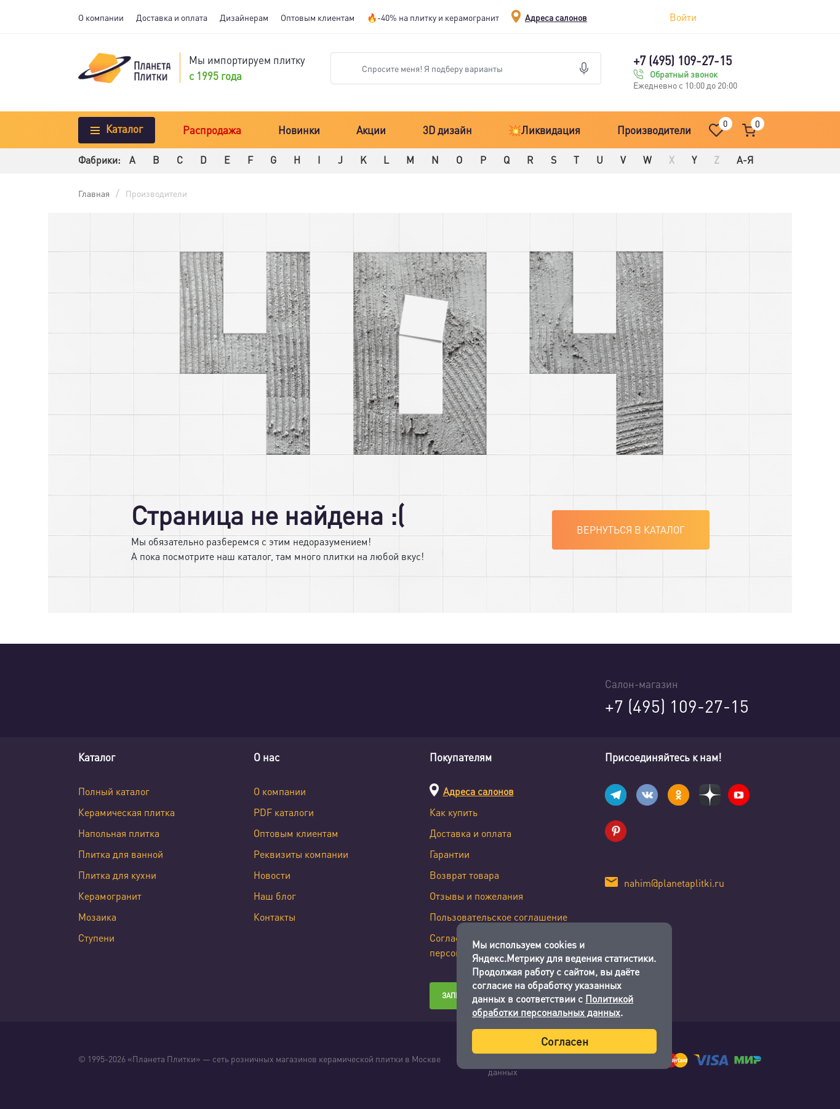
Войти (683, 16)
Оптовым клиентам (317, 17)
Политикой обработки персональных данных (552, 1005)
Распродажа (212, 130)
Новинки (299, 130)
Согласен (564, 1041)
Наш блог (275, 895)
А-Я (745, 159)
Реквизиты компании (301, 853)
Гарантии (450, 853)
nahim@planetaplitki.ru (674, 882)
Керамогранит (110, 895)
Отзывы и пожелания (476, 895)
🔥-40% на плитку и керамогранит (433, 17)
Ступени (96, 937)
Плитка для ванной (120, 853)
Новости (272, 874)
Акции (371, 130)
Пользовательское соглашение (498, 916)
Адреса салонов (556, 17)
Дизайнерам (244, 17)
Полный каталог (114, 791)
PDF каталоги (284, 812)
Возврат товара (464, 874)
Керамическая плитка (126, 812)
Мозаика (97, 916)
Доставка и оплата (171, 17)
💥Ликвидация (544, 130)
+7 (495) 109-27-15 (682, 60)
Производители (654, 130)
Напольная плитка (118, 833)
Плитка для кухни (117, 874)
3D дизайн (447, 130)
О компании (101, 17)
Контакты (274, 916)
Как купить (454, 812)
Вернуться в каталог (631, 529)
